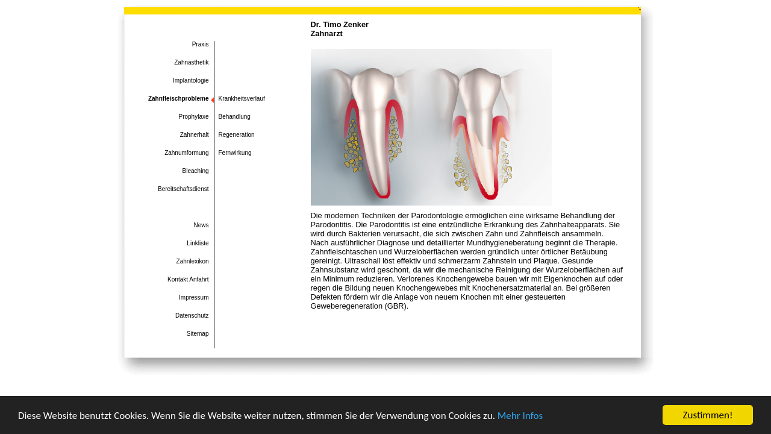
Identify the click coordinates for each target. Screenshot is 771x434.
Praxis (200, 44)
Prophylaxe (193, 116)
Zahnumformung (186, 152)
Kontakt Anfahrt (187, 279)
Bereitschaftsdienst (183, 189)
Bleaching (196, 171)
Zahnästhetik (191, 62)
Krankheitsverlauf (242, 98)
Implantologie (190, 80)
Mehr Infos (520, 415)
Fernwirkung (235, 152)
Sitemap (198, 333)
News (200, 225)
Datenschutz (192, 315)
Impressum (193, 297)
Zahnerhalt (194, 134)
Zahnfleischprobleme (178, 98)
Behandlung (235, 116)
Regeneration (237, 134)
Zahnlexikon (192, 261)
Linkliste (197, 243)
